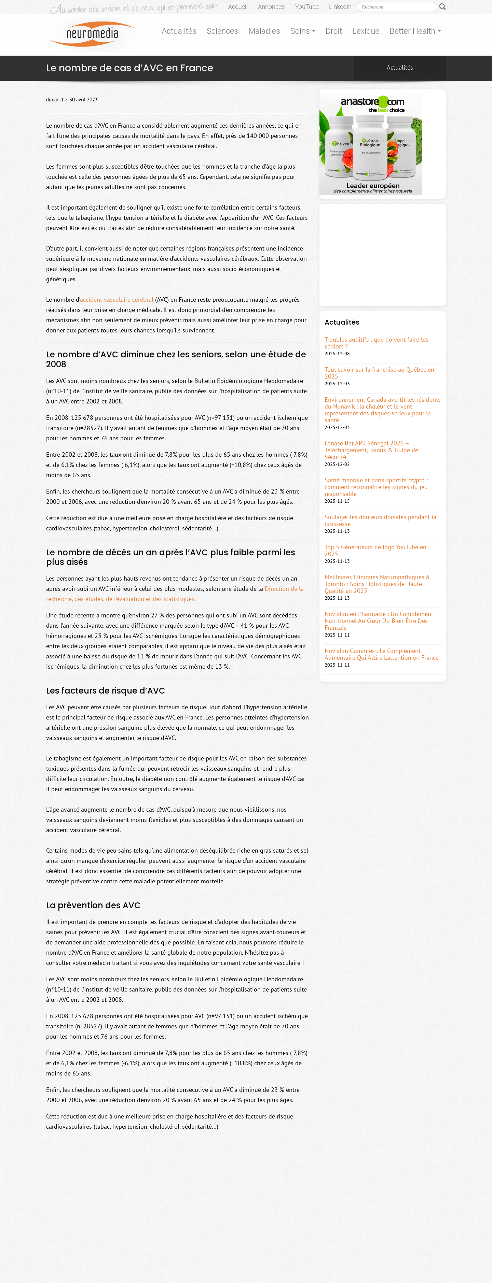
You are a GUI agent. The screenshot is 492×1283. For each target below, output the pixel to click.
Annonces (271, 6)
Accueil (238, 6)
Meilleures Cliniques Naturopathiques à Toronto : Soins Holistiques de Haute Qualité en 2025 (377, 584)
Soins (302, 31)
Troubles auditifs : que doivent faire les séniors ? (376, 343)
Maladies (264, 31)
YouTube (307, 6)
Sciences (222, 31)
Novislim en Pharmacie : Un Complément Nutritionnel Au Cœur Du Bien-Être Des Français (379, 621)
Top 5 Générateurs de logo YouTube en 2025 (375, 550)
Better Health (415, 31)
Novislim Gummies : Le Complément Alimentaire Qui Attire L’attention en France (382, 654)
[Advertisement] (382, 255)
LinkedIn (340, 6)
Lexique (365, 31)
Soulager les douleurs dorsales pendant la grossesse (380, 520)
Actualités (179, 31)
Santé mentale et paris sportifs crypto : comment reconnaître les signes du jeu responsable (376, 487)
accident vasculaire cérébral (116, 299)
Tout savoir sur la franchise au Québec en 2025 (379, 373)
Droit (333, 31)
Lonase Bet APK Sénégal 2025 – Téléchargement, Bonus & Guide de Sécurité (371, 450)
